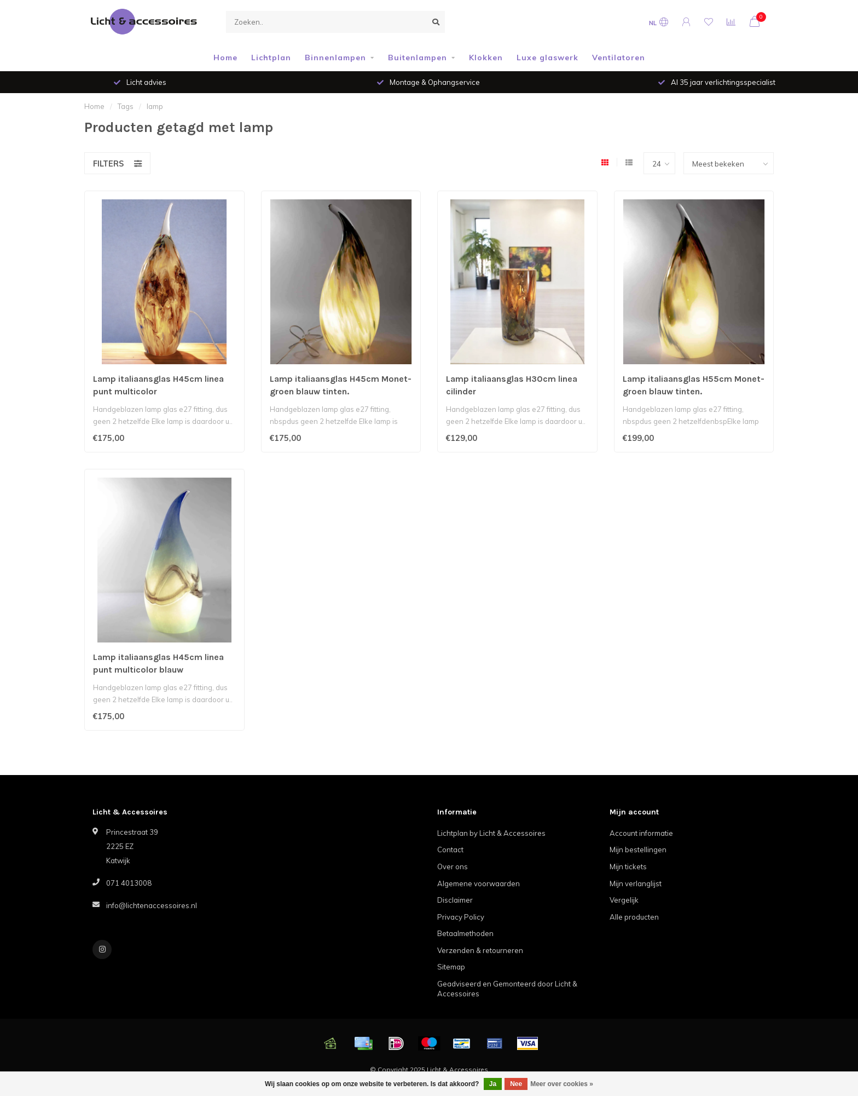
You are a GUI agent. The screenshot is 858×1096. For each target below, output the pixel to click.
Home (225, 57)
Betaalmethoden (465, 933)
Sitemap (451, 966)
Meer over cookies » (561, 1084)
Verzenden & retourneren (480, 950)
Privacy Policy (460, 917)
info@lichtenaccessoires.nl (151, 905)
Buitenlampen (417, 57)
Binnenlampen (335, 57)
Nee (516, 1084)
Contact (450, 849)
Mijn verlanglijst (636, 883)
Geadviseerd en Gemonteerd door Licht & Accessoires (507, 989)
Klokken (486, 57)
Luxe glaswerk (547, 57)
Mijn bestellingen (638, 849)
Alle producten (634, 917)
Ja (492, 1084)
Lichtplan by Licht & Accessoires (491, 833)
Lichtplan (271, 57)
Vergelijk (624, 900)
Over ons (452, 866)
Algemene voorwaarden (478, 883)
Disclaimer (455, 900)
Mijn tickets (628, 866)
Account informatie (641, 833)
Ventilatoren (618, 57)
